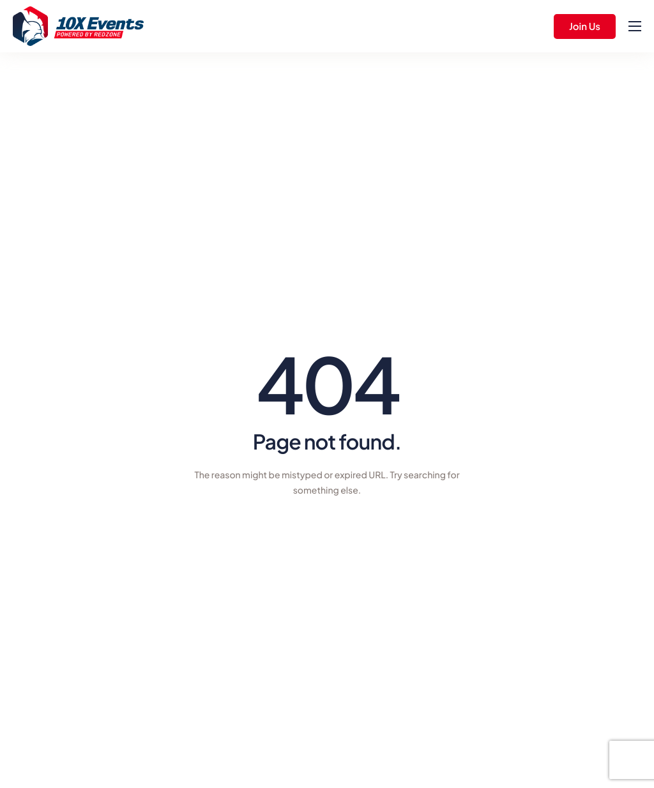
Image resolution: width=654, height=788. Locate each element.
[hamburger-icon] (634, 26)
